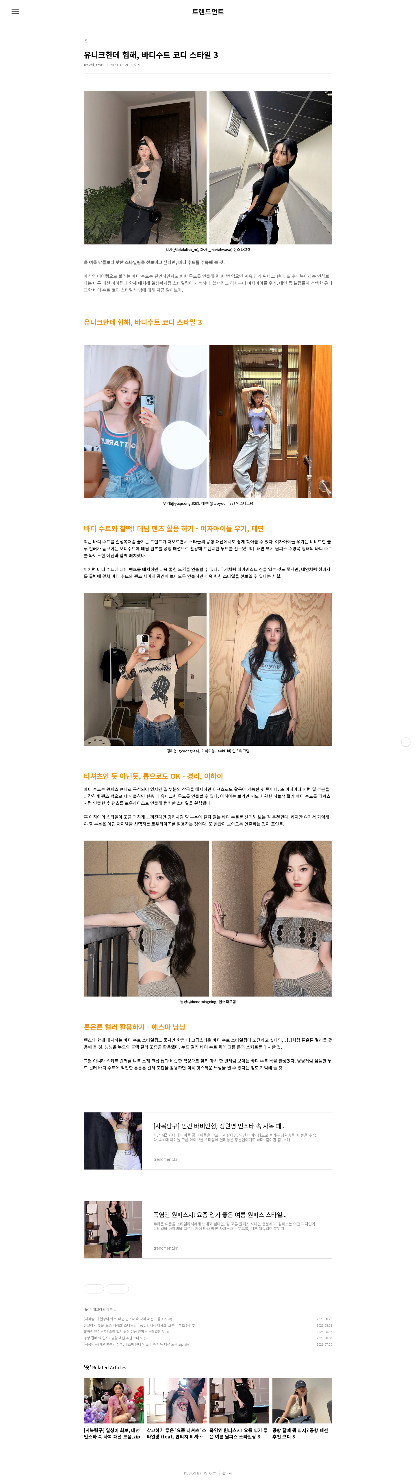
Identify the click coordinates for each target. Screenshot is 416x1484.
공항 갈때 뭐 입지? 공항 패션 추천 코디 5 (113, 1337)
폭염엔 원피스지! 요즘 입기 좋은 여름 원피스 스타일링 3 (124, 1331)
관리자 (227, 1472)
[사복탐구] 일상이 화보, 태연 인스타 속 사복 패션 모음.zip (125, 1318)
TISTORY (209, 1472)
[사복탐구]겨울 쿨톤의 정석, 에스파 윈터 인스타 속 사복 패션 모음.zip (133, 1344)
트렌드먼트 (208, 11)
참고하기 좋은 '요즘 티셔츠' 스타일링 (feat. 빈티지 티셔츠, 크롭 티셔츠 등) (137, 1325)
